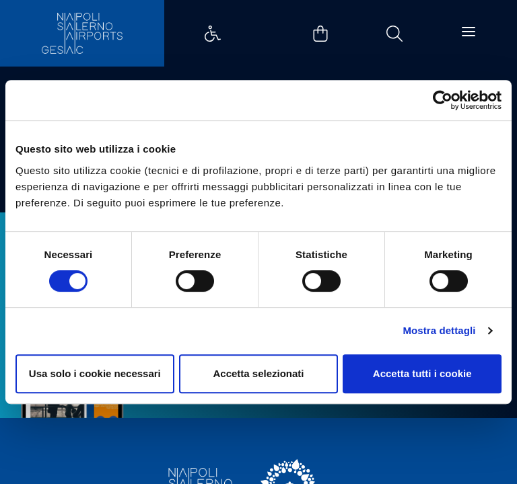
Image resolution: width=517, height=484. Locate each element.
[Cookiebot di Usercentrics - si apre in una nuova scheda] (443, 100)
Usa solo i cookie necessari (95, 373)
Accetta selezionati (258, 373)
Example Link (213, 34)
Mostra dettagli (439, 330)
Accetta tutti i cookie (422, 373)
